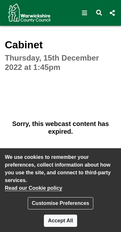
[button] (85, 13)
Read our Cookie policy (33, 188)
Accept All (60, 220)
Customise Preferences (60, 203)
